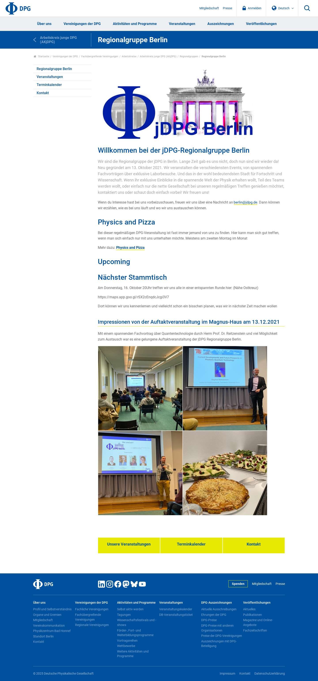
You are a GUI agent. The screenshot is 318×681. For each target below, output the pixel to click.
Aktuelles (249, 609)
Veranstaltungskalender (175, 609)
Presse (227, 8)
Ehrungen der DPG (213, 614)
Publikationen (252, 614)
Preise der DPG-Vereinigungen (221, 635)
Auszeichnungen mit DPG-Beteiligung (219, 643)
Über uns (44, 24)
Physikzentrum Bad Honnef (52, 631)
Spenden (238, 584)
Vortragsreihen (127, 640)
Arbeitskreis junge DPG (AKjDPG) (158, 56)
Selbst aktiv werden (130, 609)
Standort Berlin (43, 636)
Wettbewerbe (126, 646)
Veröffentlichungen (261, 24)
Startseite (41, 56)
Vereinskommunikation (49, 625)
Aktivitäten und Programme (135, 24)
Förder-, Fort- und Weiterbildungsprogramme (135, 633)
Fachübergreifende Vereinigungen (99, 56)
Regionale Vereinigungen (92, 625)
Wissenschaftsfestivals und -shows (136, 622)
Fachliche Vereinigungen (91, 609)
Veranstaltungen (182, 24)
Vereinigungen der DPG (82, 24)
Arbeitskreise (129, 56)
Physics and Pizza (130, 247)
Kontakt (43, 93)
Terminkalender (49, 85)
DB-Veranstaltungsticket (176, 614)
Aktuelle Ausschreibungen (219, 609)
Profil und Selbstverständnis (52, 609)
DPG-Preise (209, 620)
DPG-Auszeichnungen (216, 603)
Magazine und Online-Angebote (258, 622)
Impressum (227, 673)
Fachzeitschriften (255, 630)
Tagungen (124, 614)
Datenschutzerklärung (269, 673)
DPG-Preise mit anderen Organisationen (217, 628)
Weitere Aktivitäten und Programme (133, 654)
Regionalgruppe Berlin (54, 69)
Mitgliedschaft (209, 8)
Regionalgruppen (189, 56)
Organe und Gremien (47, 614)
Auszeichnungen (220, 24)
